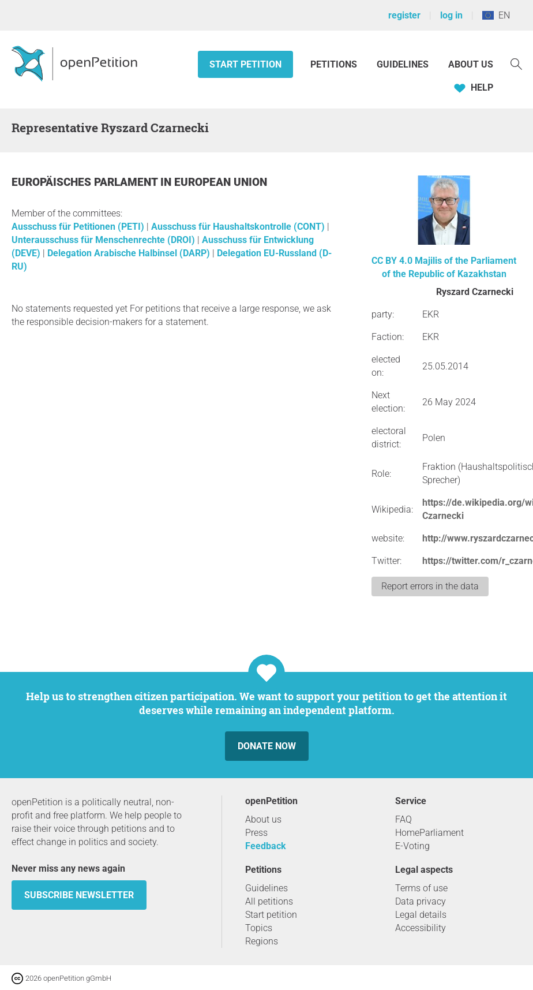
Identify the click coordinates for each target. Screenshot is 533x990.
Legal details (420, 914)
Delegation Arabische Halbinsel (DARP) (129, 253)
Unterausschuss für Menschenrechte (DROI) (104, 239)
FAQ (403, 819)
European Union (220, 182)
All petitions (269, 901)
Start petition (245, 64)
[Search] (516, 63)
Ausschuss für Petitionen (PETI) (79, 226)
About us (470, 64)
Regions (261, 941)
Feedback (265, 845)
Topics (258, 927)
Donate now (267, 746)
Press (256, 832)
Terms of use (421, 888)
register (404, 15)
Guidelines (403, 64)
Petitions (334, 64)
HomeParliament (429, 832)
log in (451, 15)
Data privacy (420, 901)
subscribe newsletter (79, 895)
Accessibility (420, 927)
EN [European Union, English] (496, 15)
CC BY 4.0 (391, 260)
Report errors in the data (430, 586)
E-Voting (412, 845)
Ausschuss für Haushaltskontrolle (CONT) (239, 226)
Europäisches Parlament (86, 182)
